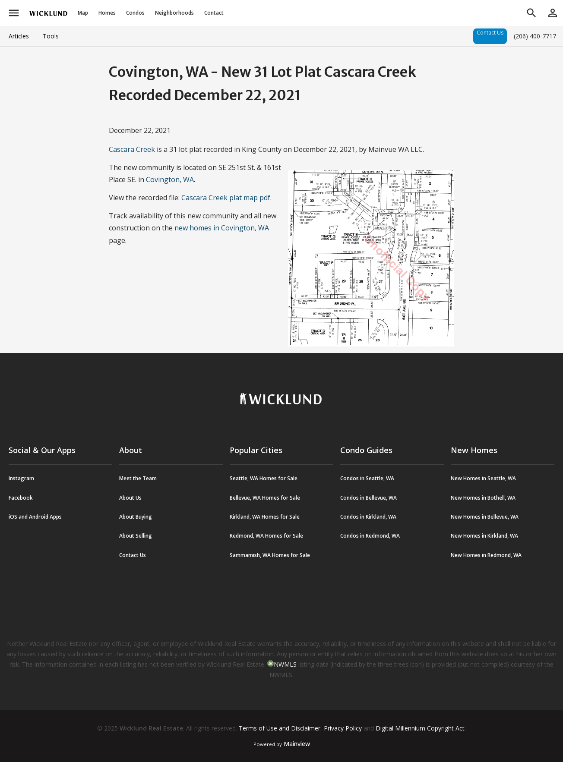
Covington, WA (170, 179)
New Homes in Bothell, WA (483, 497)
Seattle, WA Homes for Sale (263, 478)
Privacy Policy (343, 728)
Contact (214, 12)
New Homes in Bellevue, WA (485, 516)
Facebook (21, 497)
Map (83, 12)
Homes (107, 12)
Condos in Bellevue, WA (368, 497)
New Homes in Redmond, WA (486, 555)
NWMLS (285, 664)
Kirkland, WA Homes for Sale (265, 516)
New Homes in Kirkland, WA (484, 535)
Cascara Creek (132, 149)
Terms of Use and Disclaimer (279, 728)
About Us (130, 497)
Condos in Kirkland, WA (368, 516)
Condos (135, 12)
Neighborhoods (174, 12)
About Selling (135, 535)
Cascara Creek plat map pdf (225, 197)
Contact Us (490, 32)
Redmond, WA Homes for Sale (266, 535)
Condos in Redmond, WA (370, 535)
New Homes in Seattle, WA (483, 478)
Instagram (21, 478)
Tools (51, 36)
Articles (19, 36)
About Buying (135, 516)
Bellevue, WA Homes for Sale (265, 497)
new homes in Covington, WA (221, 228)
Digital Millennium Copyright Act (420, 728)
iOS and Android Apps (35, 516)
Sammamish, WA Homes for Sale (270, 555)
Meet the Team (138, 478)
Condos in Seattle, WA (367, 478)
